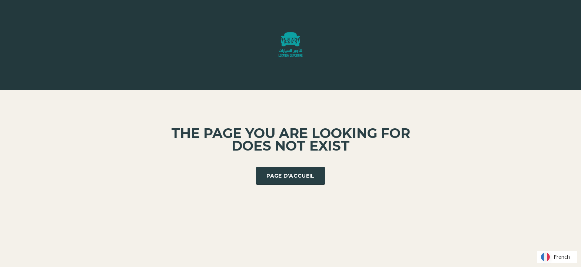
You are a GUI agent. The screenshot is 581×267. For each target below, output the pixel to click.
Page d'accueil (290, 175)
